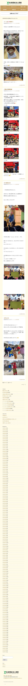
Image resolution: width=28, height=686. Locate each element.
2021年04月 (5, 526)
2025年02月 (5, 444)
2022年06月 (5, 501)
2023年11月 (5, 471)
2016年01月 (5, 639)
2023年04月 (5, 483)
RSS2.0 (4, 666)
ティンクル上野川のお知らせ (8, 403)
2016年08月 (5, 626)
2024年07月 (5, 456)
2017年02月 (5, 616)
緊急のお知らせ (5, 390)
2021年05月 (5, 524)
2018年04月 (5, 591)
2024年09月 (5, 453)
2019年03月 (5, 571)
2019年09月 (5, 560)
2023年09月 (5, 474)
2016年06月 (5, 630)
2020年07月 (5, 542)
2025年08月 (5, 433)
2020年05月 (5, 546)
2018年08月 (5, 583)
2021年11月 (5, 514)
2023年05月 (5, 481)
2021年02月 (5, 530)
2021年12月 (5, 512)
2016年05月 (5, 632)
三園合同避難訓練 (8, 89)
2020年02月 (5, 551)
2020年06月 (5, 544)
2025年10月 (5, 429)
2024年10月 (5, 451)
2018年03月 (5, 592)
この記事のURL (22, 85)
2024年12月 (5, 447)
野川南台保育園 (5, 392)
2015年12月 (5, 641)
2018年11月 (5, 578)
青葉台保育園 (5, 397)
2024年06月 (5, 458)
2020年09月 (5, 539)
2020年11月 (5, 535)
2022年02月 (5, 508)
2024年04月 (5, 462)
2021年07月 (5, 521)
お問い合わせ (23, 9)
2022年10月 (5, 494)
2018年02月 (5, 594)
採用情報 (5, 9)
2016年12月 (5, 619)
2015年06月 (5, 650)
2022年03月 (5, 506)
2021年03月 (5, 528)
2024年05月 (5, 460)
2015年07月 (5, 648)
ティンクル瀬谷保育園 (16, 184)
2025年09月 (5, 431)
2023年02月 (5, 487)
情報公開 (14, 9)
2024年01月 (5, 467)
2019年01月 (5, 574)
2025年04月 (5, 440)
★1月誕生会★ (7, 182)
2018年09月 (5, 582)
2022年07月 (5, 499)
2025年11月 (5, 428)
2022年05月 (5, 503)
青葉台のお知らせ (6, 399)
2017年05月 (5, 610)
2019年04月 (5, 569)
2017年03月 (5, 614)
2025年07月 (5, 435)
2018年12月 (5, 576)
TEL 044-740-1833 (7, 675)
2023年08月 (5, 476)
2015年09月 (5, 646)
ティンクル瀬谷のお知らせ (7, 410)
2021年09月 (5, 517)
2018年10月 (5, 580)
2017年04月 (5, 612)
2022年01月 (5, 510)
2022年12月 (5, 490)
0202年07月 (5, 651)
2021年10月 (5, 515)
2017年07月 (5, 607)
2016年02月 (5, 637)
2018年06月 (5, 587)
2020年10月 (5, 537)
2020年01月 (5, 553)
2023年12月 (5, 469)
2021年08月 (5, 519)
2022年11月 (5, 492)
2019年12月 (5, 555)
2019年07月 (5, 564)
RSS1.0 (4, 664)
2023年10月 (5, 472)
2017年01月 (5, 617)
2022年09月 (5, 496)
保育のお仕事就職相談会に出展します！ (10, 419)
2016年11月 (5, 621)
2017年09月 (5, 603)
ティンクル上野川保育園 (16, 23)
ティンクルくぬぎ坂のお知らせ (8, 406)
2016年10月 (5, 623)
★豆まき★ (6, 318)
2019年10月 (5, 558)
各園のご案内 (23, 6)
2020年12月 (5, 533)
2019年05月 (5, 567)
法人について (13, 6)
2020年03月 (5, 549)
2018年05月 (5, 589)
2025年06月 (5, 437)
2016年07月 (5, 628)
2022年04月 (5, 505)
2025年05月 (5, 438)
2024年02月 (5, 465)
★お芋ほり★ (5, 417)
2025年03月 (5, 442)
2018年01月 (5, 596)
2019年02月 (5, 573)
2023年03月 (5, 485)
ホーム (5, 6)
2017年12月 (5, 598)
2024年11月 (5, 449)
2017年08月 (5, 605)
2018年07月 (5, 585)
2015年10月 (5, 644)
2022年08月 (5, 497)
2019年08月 (5, 562)
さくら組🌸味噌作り (8, 21)
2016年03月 (5, 635)
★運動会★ (5, 415)
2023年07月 (5, 478)
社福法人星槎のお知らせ (7, 394)
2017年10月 (5, 601)
